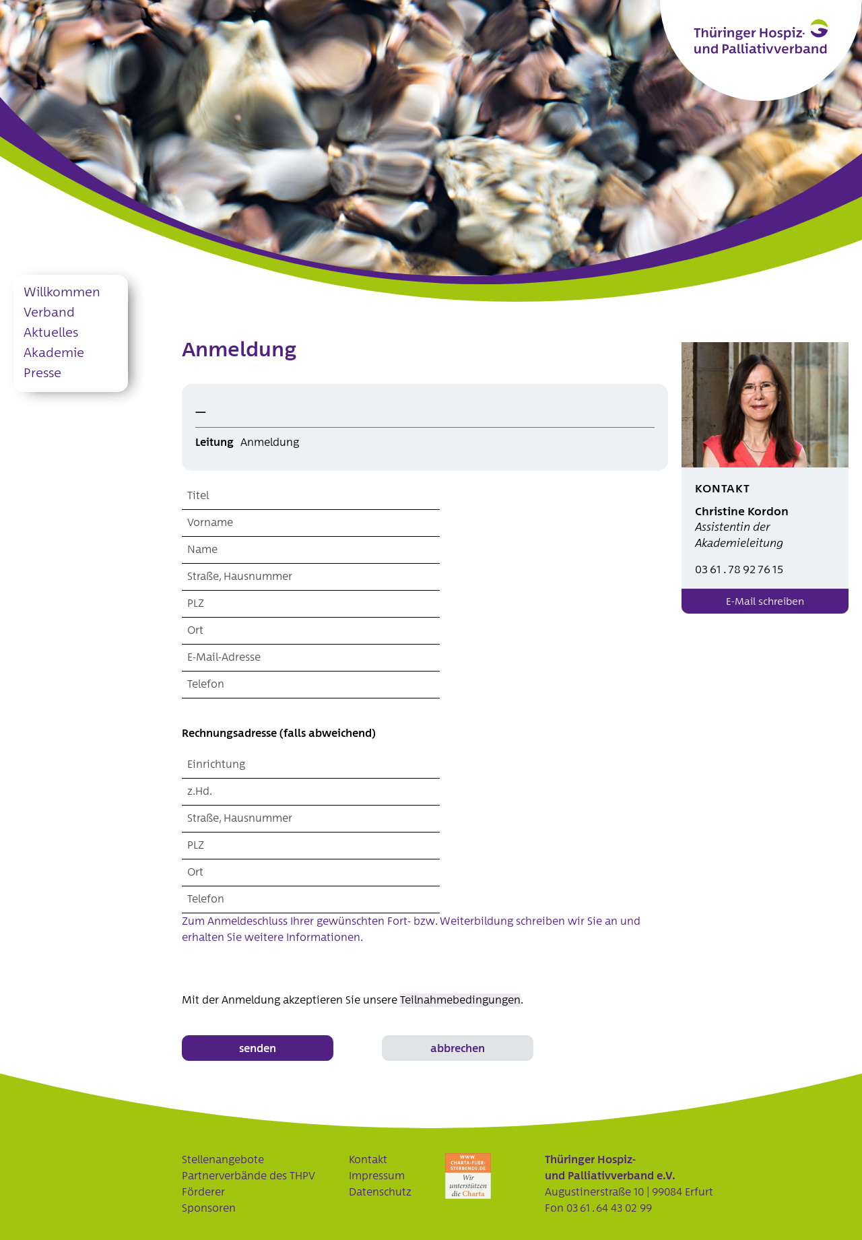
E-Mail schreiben (765, 602)
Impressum (377, 1176)
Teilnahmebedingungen (460, 1000)
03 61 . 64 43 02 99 (609, 1208)
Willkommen (62, 292)
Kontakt (368, 1159)
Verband (49, 312)
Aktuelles (51, 333)
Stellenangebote (223, 1159)
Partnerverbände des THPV (248, 1176)
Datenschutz (380, 1192)
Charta (468, 1176)
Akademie (54, 353)
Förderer (203, 1192)
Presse (42, 373)
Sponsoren (209, 1208)
